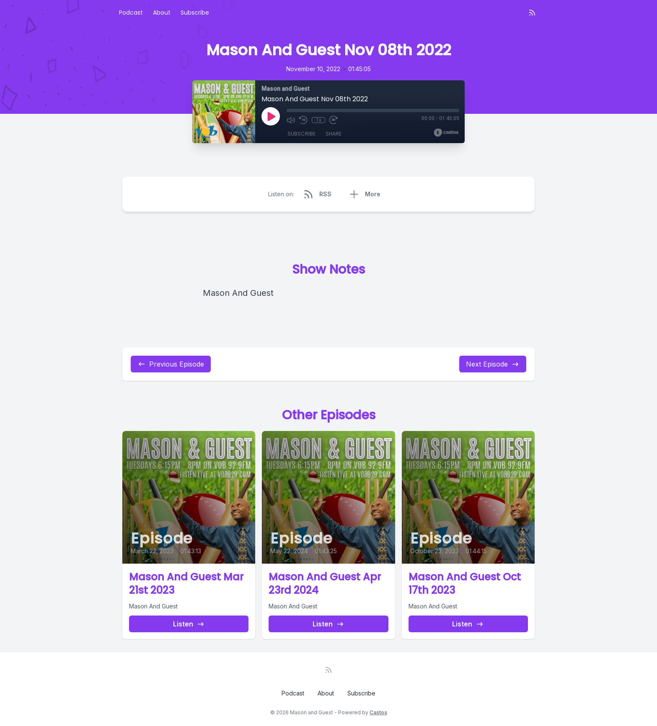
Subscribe (195, 12)
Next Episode (493, 364)
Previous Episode (170, 364)
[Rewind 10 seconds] (303, 120)
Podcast (131, 12)
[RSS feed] (532, 12)
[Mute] (291, 120)
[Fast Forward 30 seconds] (333, 120)
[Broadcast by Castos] (446, 132)
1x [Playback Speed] (318, 120)
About (162, 12)
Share (333, 133)
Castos (378, 712)
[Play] (270, 116)
